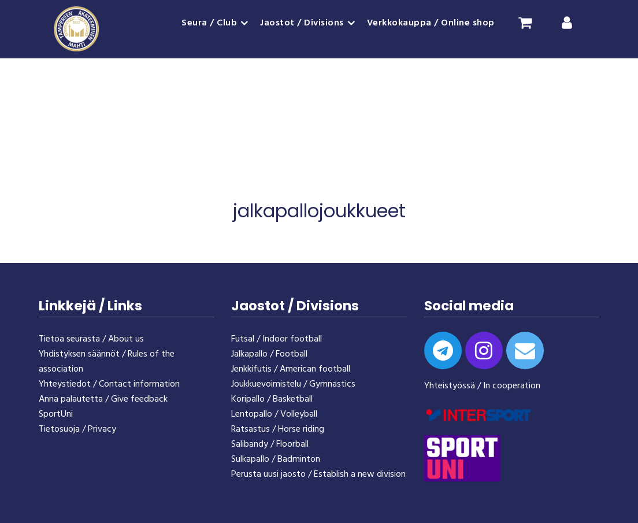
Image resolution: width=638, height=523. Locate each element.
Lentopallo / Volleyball (274, 414)
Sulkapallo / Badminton (275, 459)
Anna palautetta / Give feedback (103, 399)
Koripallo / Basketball (272, 399)
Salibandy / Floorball (270, 444)
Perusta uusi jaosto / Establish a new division (318, 474)
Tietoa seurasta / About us (91, 339)
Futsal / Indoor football (276, 339)
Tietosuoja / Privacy (77, 429)
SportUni (56, 414)
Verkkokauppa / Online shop (431, 23)
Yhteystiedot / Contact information (109, 384)
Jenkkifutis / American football (290, 369)
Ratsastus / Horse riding (277, 429)
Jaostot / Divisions (302, 23)
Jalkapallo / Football (269, 354)
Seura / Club (209, 23)
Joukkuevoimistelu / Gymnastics (293, 384)
